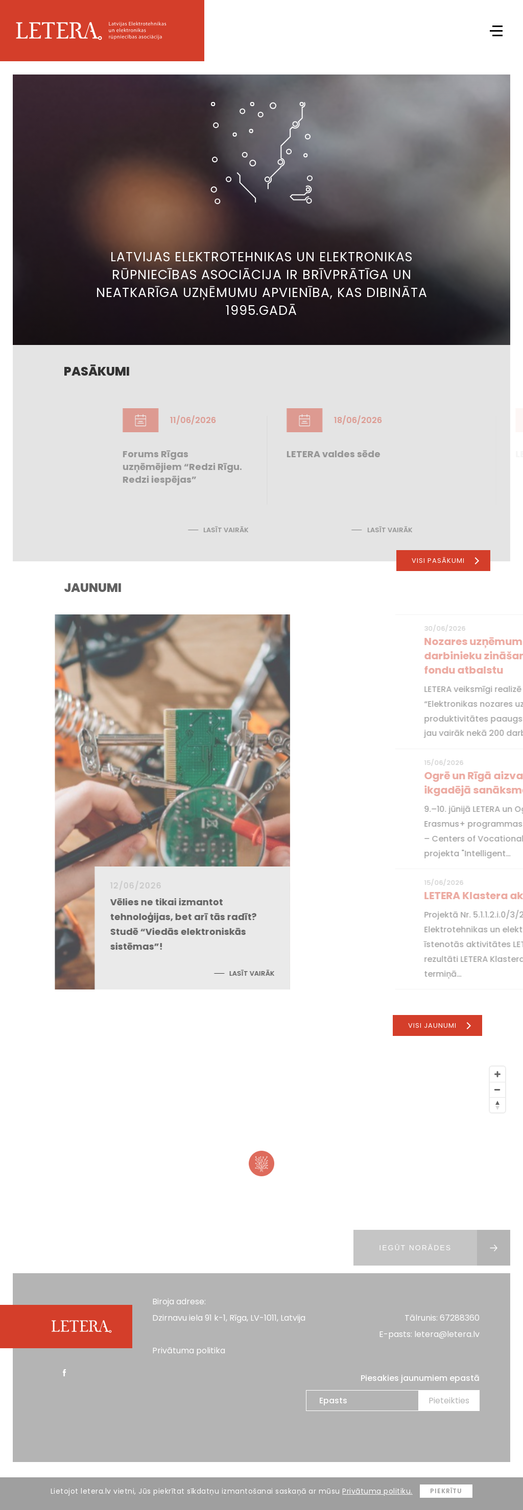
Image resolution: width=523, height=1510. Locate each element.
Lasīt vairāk (279, 530)
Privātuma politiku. (377, 1491)
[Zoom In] (497, 1074)
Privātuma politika (188, 1350)
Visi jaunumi (439, 1025)
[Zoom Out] (497, 1089)
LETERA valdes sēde (387, 454)
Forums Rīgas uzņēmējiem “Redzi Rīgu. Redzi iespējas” (236, 467)
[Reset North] (497, 1104)
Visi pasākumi (445, 560)
